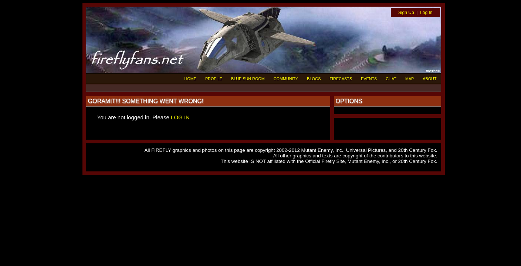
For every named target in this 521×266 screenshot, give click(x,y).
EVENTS (369, 78)
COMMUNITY (286, 78)
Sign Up (406, 12)
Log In (426, 12)
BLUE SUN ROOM (248, 78)
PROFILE (213, 78)
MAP (409, 78)
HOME (190, 78)
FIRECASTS (341, 78)
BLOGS (314, 78)
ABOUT (429, 78)
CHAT (391, 78)
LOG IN (180, 117)
